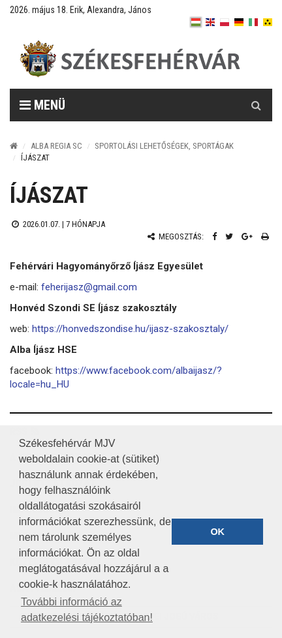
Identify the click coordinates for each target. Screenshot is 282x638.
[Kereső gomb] (256, 105)
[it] (253, 22)
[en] (210, 22)
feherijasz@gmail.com (89, 287)
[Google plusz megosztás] (247, 236)
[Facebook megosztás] (214, 236)
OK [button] (217, 531)
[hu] (195, 22)
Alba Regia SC (56, 146)
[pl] (224, 22)
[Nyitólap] (14, 146)
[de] (238, 22)
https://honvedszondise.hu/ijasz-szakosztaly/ (128, 329)
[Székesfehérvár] (130, 59)
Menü (42, 105)
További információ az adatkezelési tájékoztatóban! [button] (87, 609)
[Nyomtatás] (265, 236)
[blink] (267, 22)
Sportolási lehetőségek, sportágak (164, 146)
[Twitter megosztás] (229, 236)
